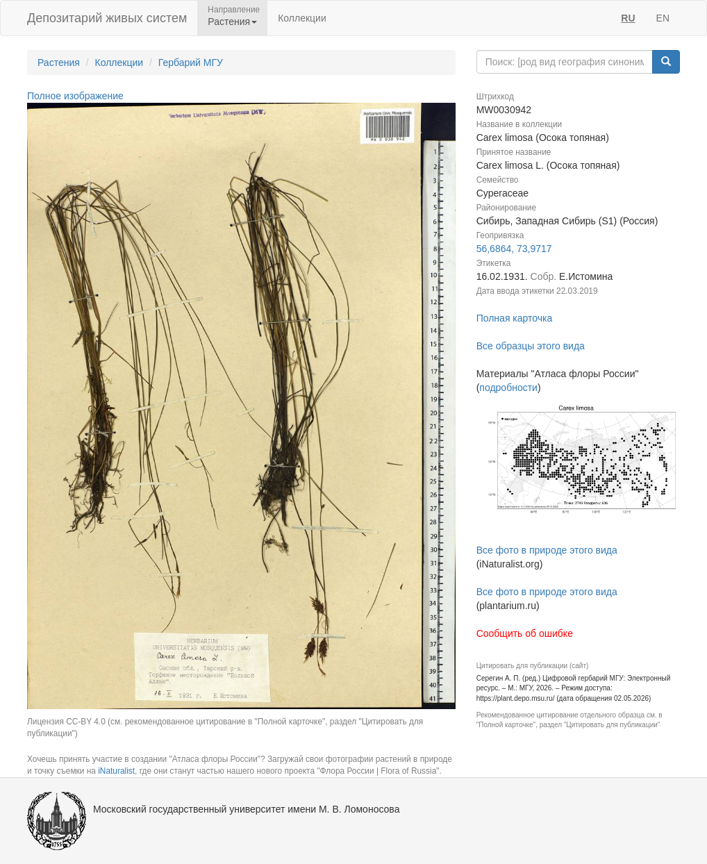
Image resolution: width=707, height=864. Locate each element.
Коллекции (302, 18)
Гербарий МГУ (190, 62)
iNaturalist (116, 771)
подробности (508, 387)
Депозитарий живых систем (107, 18)
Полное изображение (75, 95)
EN (662, 18)
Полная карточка (514, 318)
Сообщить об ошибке (524, 633)
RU (628, 18)
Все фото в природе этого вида (546, 550)
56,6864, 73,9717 (514, 248)
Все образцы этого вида (530, 345)
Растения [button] (232, 21)
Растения (59, 62)
